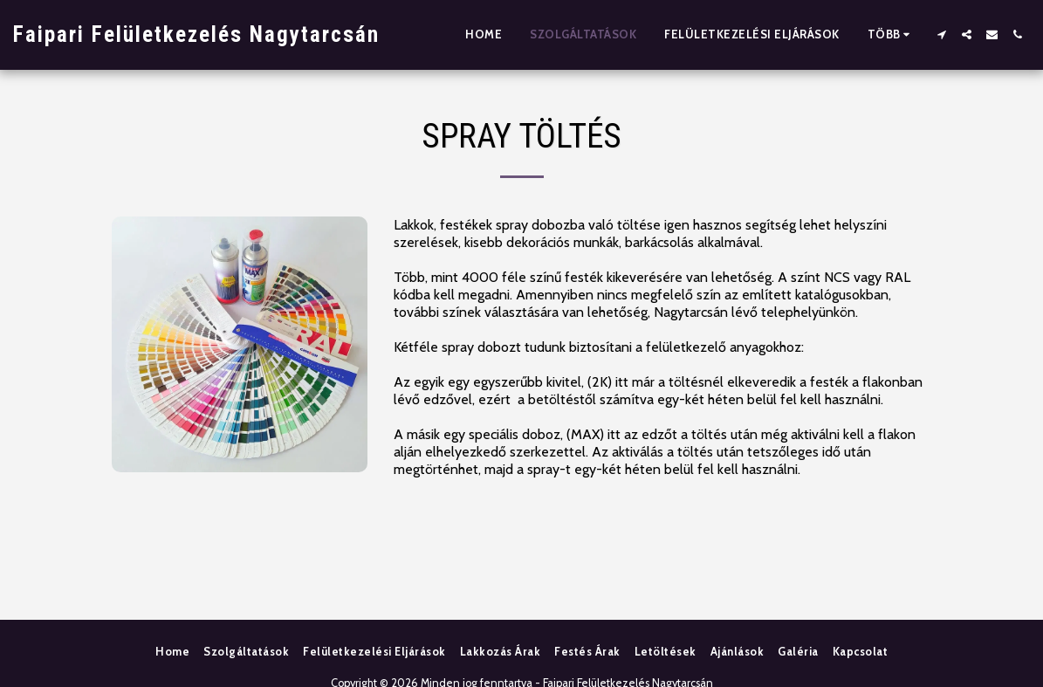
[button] (941, 34)
